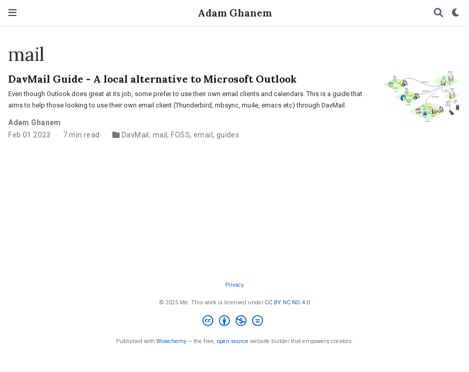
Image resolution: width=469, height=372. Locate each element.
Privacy (234, 285)
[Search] (438, 13)
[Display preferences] (456, 13)
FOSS (180, 135)
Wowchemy (171, 341)
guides (228, 135)
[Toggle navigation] (12, 13)
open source (232, 341)
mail (160, 135)
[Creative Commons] (234, 322)
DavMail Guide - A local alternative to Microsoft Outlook (152, 78)
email (203, 135)
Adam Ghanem (235, 12)
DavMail (135, 135)
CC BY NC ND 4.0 (287, 302)
